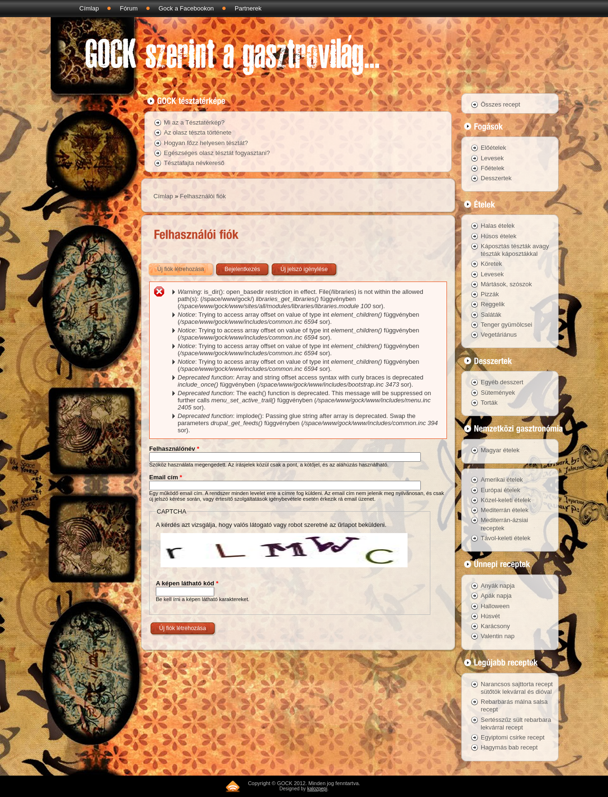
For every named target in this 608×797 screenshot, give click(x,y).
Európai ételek (500, 490)
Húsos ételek (498, 236)
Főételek (492, 168)
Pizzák (490, 294)
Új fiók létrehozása (185, 267)
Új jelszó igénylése (303, 269)
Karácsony (495, 626)
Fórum (129, 8)
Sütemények (498, 392)
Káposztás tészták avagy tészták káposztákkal (515, 250)
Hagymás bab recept (509, 747)
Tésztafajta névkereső (194, 162)
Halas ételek (498, 225)
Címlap (89, 8)
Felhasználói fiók (203, 196)
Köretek (491, 263)
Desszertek (496, 178)
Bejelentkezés (242, 269)
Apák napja (496, 595)
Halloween (495, 606)
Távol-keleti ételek (506, 538)
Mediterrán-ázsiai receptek (504, 523)
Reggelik (493, 304)
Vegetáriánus (499, 334)
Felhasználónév (174, 448)
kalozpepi (317, 788)
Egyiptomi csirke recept (512, 737)
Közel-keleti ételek (506, 500)
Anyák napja (498, 585)
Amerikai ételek (502, 479)
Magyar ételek (500, 450)
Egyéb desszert (502, 382)
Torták (489, 402)
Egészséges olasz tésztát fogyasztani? (217, 152)
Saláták (491, 314)
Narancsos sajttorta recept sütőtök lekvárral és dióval (517, 687)
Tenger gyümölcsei (506, 324)
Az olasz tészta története (197, 132)
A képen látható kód (187, 583)
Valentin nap (497, 636)
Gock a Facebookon (186, 8)
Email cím (165, 477)
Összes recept (500, 104)
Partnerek (248, 8)
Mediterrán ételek (504, 510)
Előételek (493, 147)
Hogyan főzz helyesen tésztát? (206, 142)
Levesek (492, 158)
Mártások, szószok (506, 284)
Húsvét (490, 616)
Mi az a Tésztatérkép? (194, 122)
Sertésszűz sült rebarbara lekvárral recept (516, 723)
